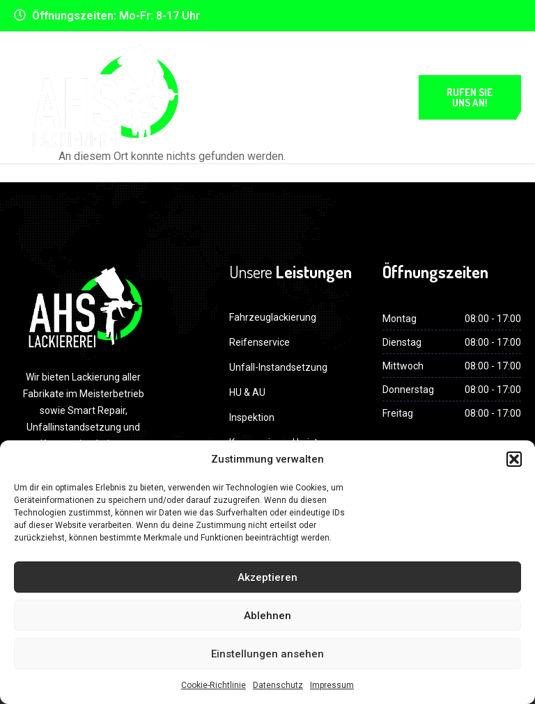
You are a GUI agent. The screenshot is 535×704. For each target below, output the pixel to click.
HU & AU (247, 392)
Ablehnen (267, 615)
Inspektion (251, 417)
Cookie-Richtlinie (213, 685)
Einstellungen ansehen (267, 654)
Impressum (332, 685)
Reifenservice (259, 342)
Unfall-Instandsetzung (278, 367)
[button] (514, 459)
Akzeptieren (267, 577)
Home (250, 67)
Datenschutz (278, 685)
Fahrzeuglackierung (272, 317)
